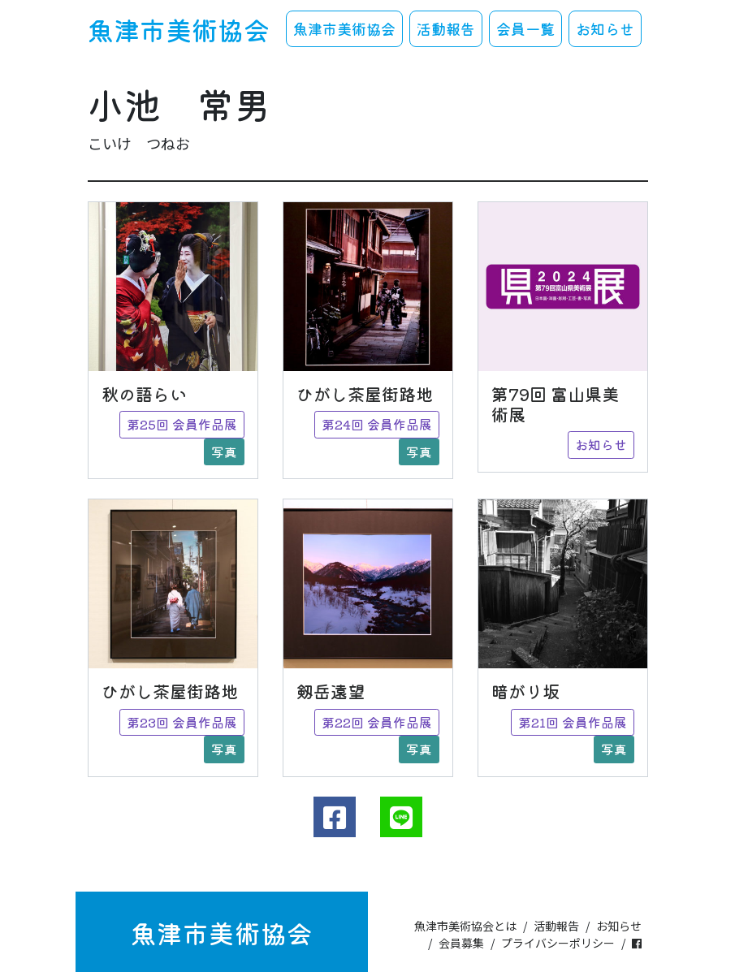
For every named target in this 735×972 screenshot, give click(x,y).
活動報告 (446, 28)
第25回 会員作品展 (182, 424)
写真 (224, 452)
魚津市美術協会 (179, 29)
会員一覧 (525, 28)
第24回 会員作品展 (377, 424)
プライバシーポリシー (558, 943)
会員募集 (461, 943)
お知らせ (605, 28)
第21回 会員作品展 (572, 722)
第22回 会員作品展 (377, 722)
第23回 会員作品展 (182, 722)
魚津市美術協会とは (465, 926)
